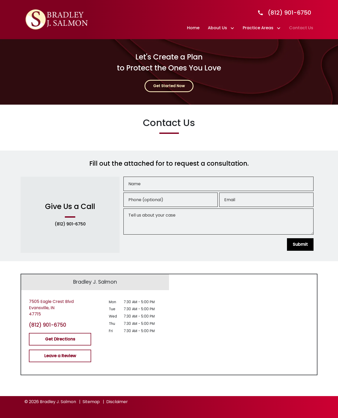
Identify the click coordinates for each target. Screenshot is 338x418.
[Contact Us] (301, 28)
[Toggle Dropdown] (233, 28)
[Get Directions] (60, 339)
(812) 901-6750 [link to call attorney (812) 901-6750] (70, 224)
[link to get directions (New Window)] (60, 307)
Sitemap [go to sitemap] (91, 402)
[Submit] (300, 244)
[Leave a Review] (60, 356)
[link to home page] (57, 19)
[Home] (193, 28)
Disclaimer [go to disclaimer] (117, 402)
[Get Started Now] (169, 86)
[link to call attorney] (282, 12)
